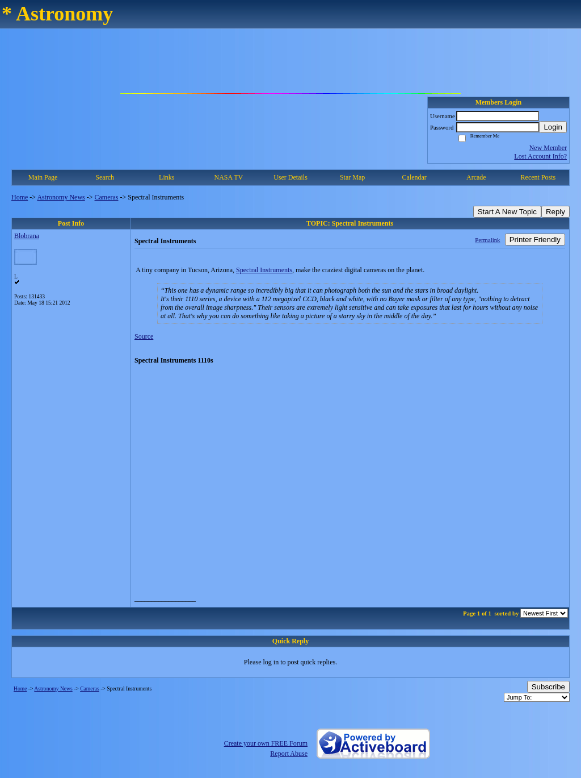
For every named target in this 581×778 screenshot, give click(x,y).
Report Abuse (289, 754)
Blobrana (26, 236)
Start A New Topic (507, 211)
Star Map (352, 177)
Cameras (107, 197)
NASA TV (228, 177)
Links (166, 177)
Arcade (476, 177)
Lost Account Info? (540, 156)
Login (553, 127)
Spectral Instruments (264, 270)
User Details (290, 177)
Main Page (43, 177)
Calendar (414, 177)
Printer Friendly (535, 239)
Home (19, 197)
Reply (555, 211)
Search (104, 177)
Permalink (487, 239)
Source (143, 336)
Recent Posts (538, 177)
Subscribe (548, 687)
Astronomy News (61, 197)
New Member (548, 148)
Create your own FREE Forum (266, 743)
